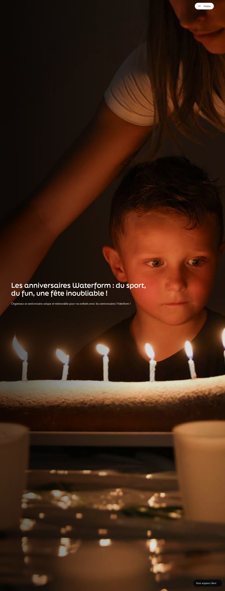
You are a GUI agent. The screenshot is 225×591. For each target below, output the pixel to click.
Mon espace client (206, 583)
